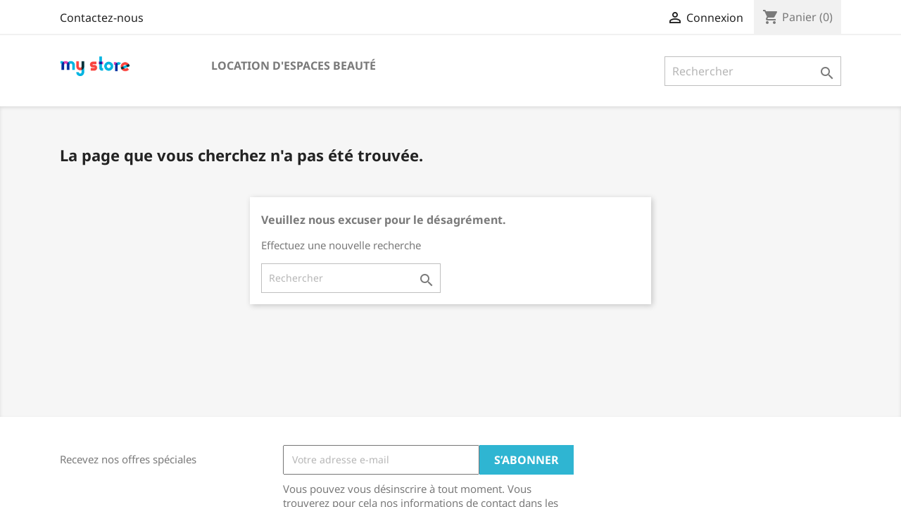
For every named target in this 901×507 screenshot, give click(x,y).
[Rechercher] (752, 71)
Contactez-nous (102, 17)
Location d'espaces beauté (293, 65)
